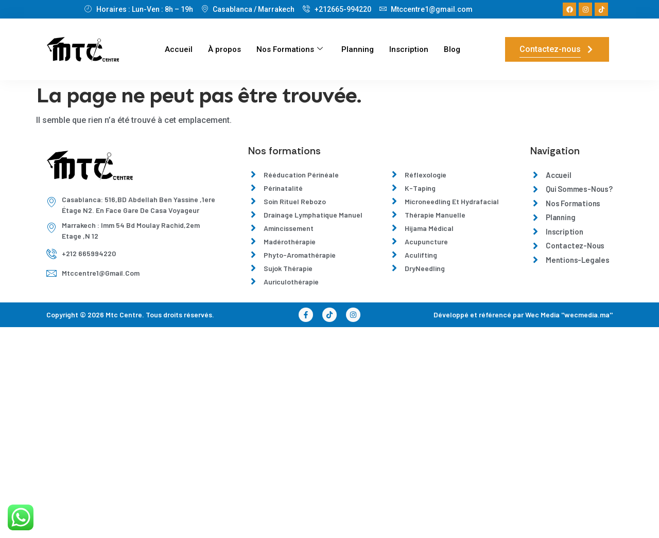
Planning (357, 49)
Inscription (408, 49)
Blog (452, 49)
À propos (224, 49)
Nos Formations (289, 49)
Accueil (179, 49)
